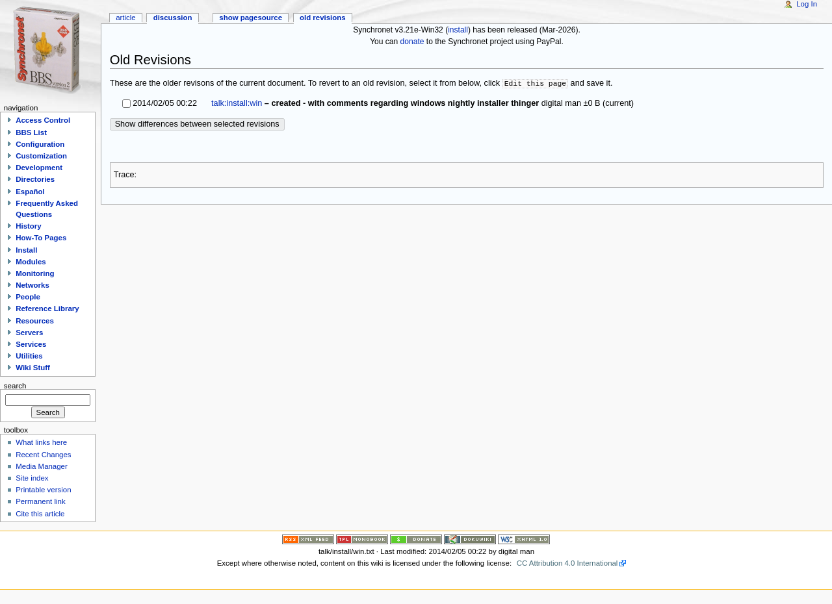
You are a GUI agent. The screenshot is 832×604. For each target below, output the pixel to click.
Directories (35, 179)
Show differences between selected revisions (197, 124)
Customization (41, 156)
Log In (806, 4)
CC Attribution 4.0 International (567, 563)
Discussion (172, 17)
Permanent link (40, 501)
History (28, 226)
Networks (32, 285)
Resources (35, 321)
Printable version (43, 490)
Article (126, 17)
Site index (32, 478)
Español (30, 191)
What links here (41, 442)
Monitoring (35, 273)
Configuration (40, 144)
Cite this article (40, 514)
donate (412, 41)
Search (15, 385)
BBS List (31, 132)
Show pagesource (250, 17)
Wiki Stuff (33, 367)
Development (39, 167)
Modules (31, 262)
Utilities (29, 356)
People (28, 297)
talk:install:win (236, 103)
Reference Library (47, 308)
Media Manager (42, 466)
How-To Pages (41, 238)
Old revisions (323, 17)
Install (26, 250)
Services (31, 344)
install (458, 29)
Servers (29, 332)
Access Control (43, 120)
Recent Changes (43, 455)
